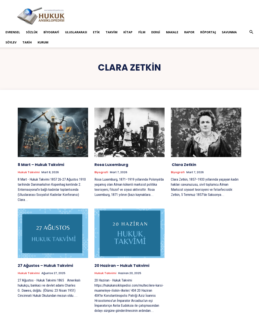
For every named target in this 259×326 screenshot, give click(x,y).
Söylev (10, 42)
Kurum (43, 42)
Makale (172, 32)
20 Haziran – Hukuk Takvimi (121, 265)
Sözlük (32, 32)
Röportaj (208, 32)
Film (141, 32)
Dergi (155, 32)
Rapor (189, 32)
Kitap (127, 32)
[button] (251, 33)
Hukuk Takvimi (29, 172)
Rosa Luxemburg (111, 164)
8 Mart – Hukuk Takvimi (41, 164)
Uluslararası (76, 32)
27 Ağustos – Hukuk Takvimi (45, 265)
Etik (96, 32)
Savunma (229, 32)
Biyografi (51, 32)
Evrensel (12, 32)
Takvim (111, 32)
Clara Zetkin (183, 164)
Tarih (27, 42)
